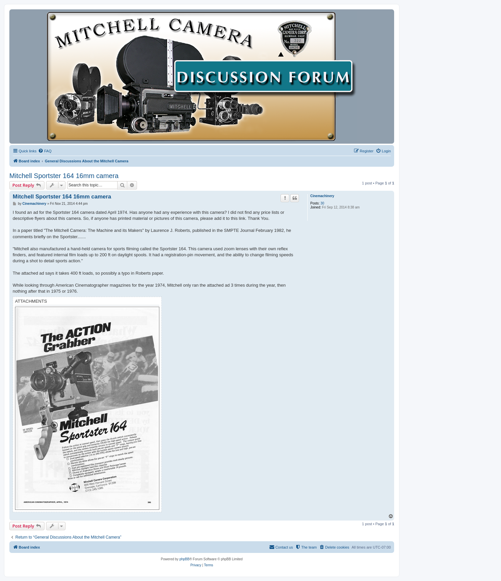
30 (322, 203)
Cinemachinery (322, 196)
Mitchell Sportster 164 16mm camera (64, 175)
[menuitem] (44, 151)
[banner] (201, 76)
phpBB (184, 559)
